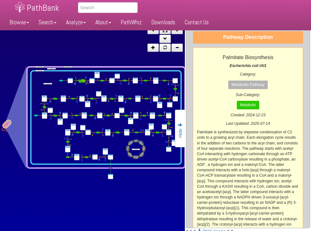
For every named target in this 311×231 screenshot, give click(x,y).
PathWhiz (131, 22)
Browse (19, 22)
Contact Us (197, 22)
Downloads (163, 22)
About (103, 22)
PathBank (43, 7)
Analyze (76, 22)
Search (48, 22)
